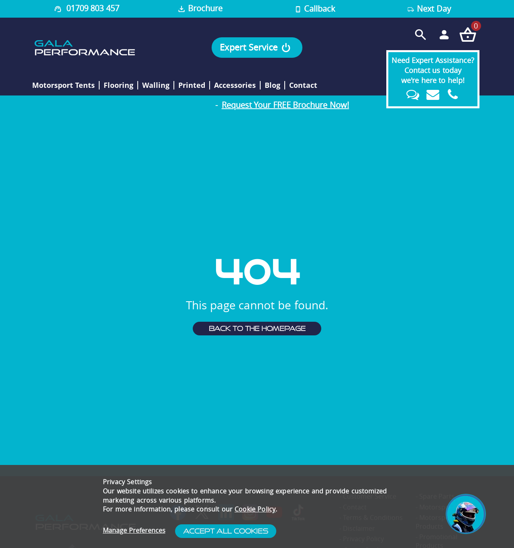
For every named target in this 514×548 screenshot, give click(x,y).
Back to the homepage (257, 329)
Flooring (118, 85)
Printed (191, 85)
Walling (155, 85)
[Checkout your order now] (467, 34)
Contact (303, 85)
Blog (272, 85)
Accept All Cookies (225, 531)
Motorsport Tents (63, 85)
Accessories (235, 85)
